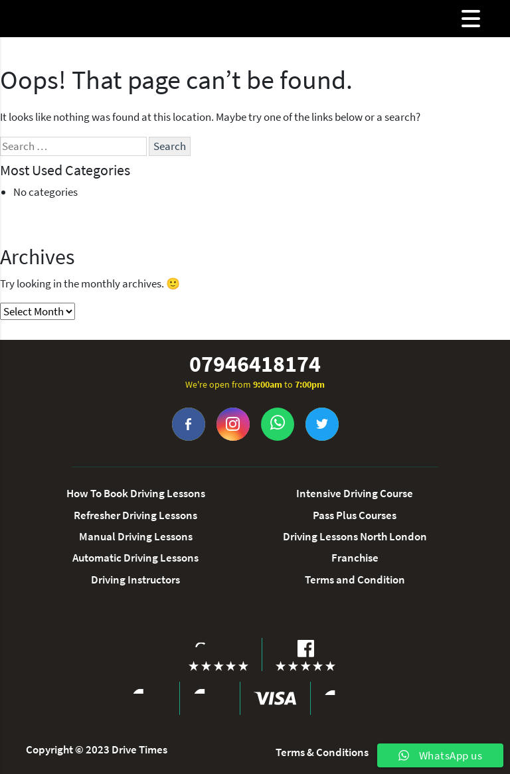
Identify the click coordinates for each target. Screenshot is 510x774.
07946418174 (255, 364)
